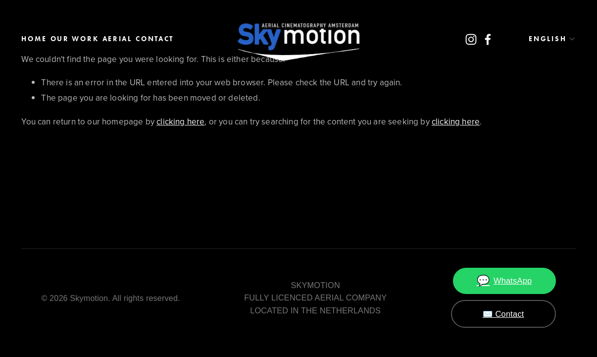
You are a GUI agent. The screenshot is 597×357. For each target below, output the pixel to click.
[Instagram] (471, 39)
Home (34, 39)
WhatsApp (504, 281)
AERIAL (117, 39)
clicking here (180, 121)
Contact (155, 39)
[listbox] (543, 39)
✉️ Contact (503, 313)
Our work (74, 39)
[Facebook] (488, 39)
